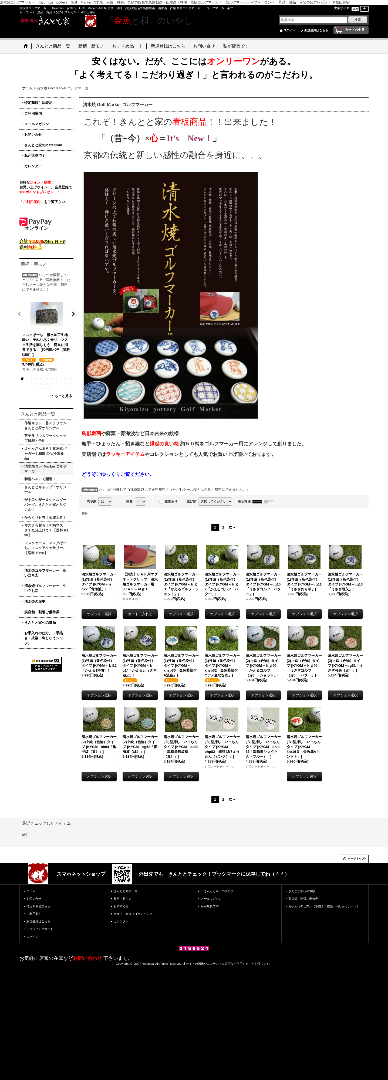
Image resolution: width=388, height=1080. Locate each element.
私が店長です (34, 156)
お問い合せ (33, 135)
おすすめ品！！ (124, 906)
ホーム (30, 891)
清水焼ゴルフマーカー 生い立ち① (45, 572)
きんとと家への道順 (40, 623)
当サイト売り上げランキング (133, 913)
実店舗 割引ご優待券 (41, 612)
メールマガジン (36, 124)
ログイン (289, 30)
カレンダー (33, 166)
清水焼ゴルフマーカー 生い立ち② (45, 588)
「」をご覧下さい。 (44, 202)
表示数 (92, 501)
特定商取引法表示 (38, 103)
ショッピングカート (39, 928)
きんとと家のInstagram (43, 145)
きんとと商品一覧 (125, 891)
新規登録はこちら (316, 30)
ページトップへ (357, 858)
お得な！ (37, 182)
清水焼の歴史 (34, 602)
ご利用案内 (33, 113)
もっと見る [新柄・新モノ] (63, 396)
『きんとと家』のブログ (217, 891)
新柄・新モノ (122, 898)
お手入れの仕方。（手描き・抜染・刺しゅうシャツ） (43, 638)
